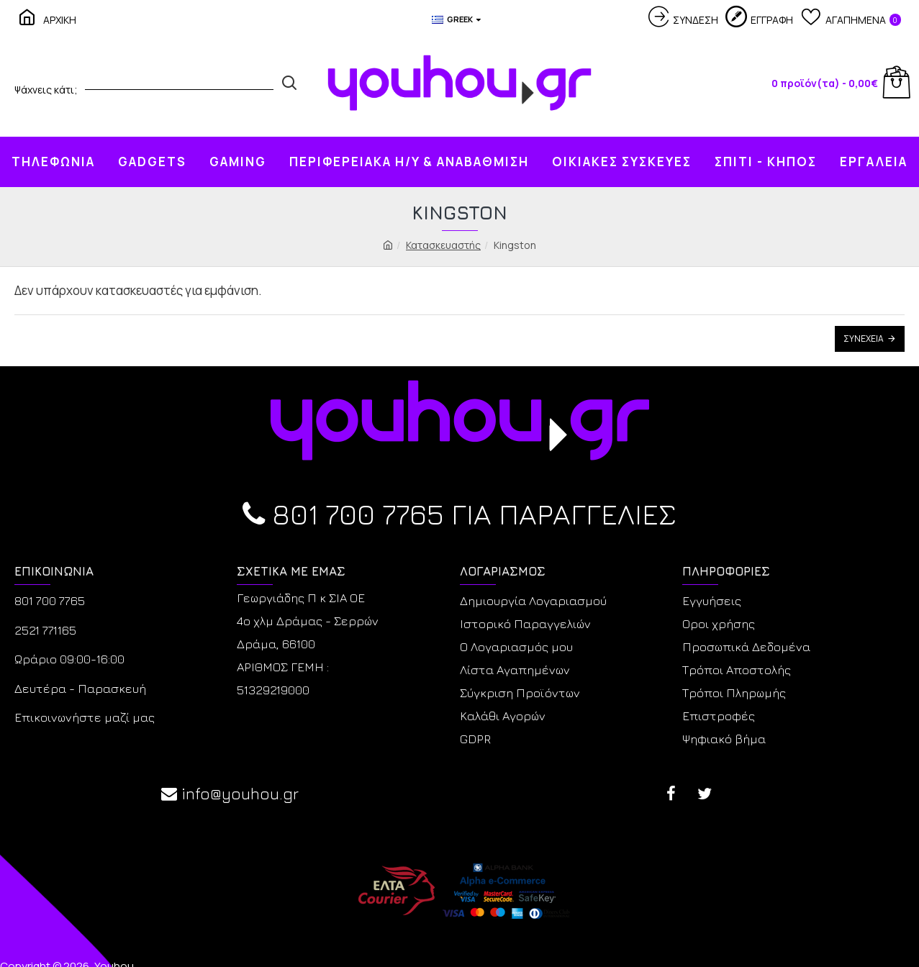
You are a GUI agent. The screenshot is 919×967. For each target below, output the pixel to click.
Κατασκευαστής (443, 245)
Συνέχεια (863, 338)
